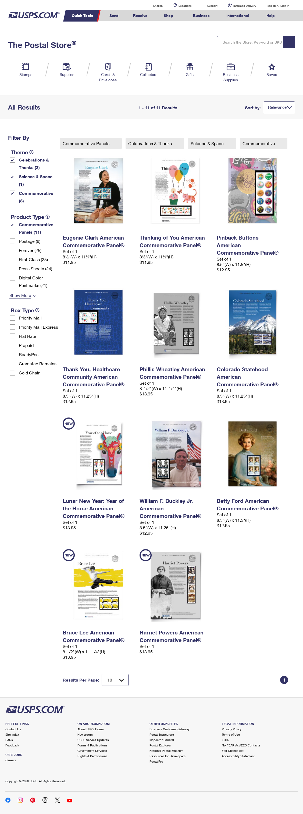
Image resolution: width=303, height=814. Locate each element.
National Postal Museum (166, 750)
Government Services (92, 750)
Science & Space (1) (35, 180)
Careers (10, 760)
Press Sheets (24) (35, 268)
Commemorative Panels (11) (36, 228)
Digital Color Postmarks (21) (33, 281)
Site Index (12, 734)
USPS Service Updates (93, 740)
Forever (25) (30, 250)
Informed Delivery (244, 5)
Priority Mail (30, 317)
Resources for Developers (167, 756)
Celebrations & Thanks (150, 143)
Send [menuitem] (114, 15)
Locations (185, 5)
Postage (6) (29, 241)
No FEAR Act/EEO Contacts (241, 745)
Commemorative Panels (86, 143)
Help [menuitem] (270, 15)
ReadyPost (29, 354)
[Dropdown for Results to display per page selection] (115, 680)
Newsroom (85, 734)
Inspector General (161, 740)
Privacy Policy (231, 729)
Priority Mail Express (38, 326)
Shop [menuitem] (168, 15)
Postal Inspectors (161, 734)
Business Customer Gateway (169, 729)
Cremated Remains (37, 363)
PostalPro (156, 761)
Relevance (277, 107)
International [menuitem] (237, 15)
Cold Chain (30, 372)
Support (212, 5)
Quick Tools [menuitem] (82, 15)
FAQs (9, 740)
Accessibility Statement (238, 756)
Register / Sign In (278, 5)
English (152, 5)
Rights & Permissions (92, 756)
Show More (20, 295)
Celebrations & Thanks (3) (34, 163)
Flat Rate (27, 336)
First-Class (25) (33, 259)
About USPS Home (90, 729)
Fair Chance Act (233, 750)
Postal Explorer (160, 745)
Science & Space (208, 143)
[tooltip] (31, 152)
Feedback (12, 745)
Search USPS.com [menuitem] (292, 16)
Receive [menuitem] (140, 15)
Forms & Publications (92, 745)
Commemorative (259, 143)
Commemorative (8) (36, 197)
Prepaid (26, 345)
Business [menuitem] (201, 15)
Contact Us (13, 729)
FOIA (225, 740)
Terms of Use (231, 734)
